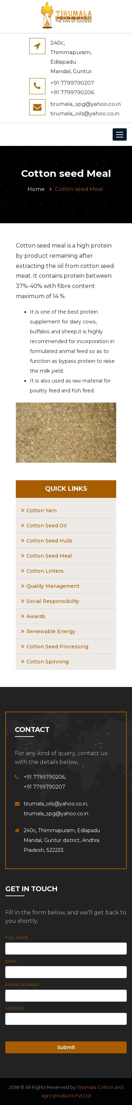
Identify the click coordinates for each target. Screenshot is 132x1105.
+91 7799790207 (72, 82)
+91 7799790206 (72, 92)
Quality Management (53, 586)
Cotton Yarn (41, 510)
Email (11, 961)
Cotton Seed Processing (57, 646)
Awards (35, 616)
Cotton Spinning (47, 661)
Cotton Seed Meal (49, 556)
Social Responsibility (52, 601)
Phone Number (22, 984)
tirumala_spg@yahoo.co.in (85, 104)
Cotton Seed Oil (46, 525)
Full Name (16, 937)
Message (14, 1008)
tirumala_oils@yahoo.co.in (84, 113)
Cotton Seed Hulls (49, 541)
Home (36, 189)
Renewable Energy (50, 631)
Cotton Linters (45, 571)
